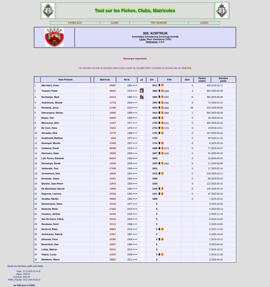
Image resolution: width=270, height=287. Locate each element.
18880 (113, 118)
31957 (113, 234)
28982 (113, 199)
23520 (113, 194)
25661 (113, 229)
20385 (113, 239)
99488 (113, 148)
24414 (113, 97)
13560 (113, 188)
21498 (113, 107)
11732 (113, 102)
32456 (113, 214)
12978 (113, 183)
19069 (113, 153)
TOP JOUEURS (159, 23)
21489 (113, 143)
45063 (113, 91)
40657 (113, 85)
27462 (113, 209)
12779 (113, 133)
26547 (113, 244)
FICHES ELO (75, 23)
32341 (113, 249)
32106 (113, 219)
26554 (113, 158)
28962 (113, 259)
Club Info (186, 68)
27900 (113, 168)
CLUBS (114, 23)
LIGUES (204, 23)
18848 (113, 173)
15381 (113, 178)
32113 (113, 224)
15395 (113, 163)
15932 (113, 128)
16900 (113, 113)
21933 (113, 254)
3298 (113, 138)
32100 (113, 204)
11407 (113, 123)
